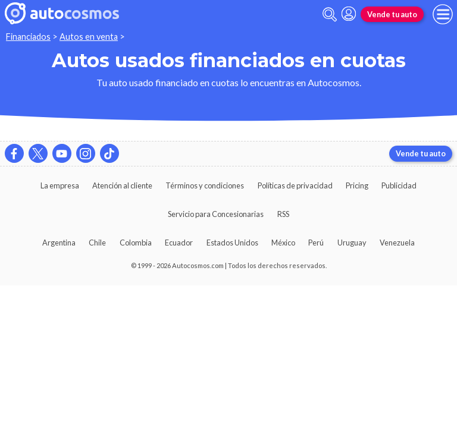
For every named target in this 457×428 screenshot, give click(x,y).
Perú (316, 242)
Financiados (28, 37)
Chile (97, 242)
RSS (283, 214)
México (283, 242)
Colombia (136, 242)
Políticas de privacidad (295, 185)
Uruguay (352, 242)
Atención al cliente (122, 185)
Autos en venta (89, 37)
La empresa (59, 185)
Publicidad (399, 185)
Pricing (357, 185)
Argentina (59, 242)
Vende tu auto (392, 14)
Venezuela (397, 242)
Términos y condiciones (204, 185)
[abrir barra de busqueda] (330, 14)
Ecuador (179, 242)
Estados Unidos (232, 242)
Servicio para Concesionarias (216, 214)
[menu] (443, 14)
